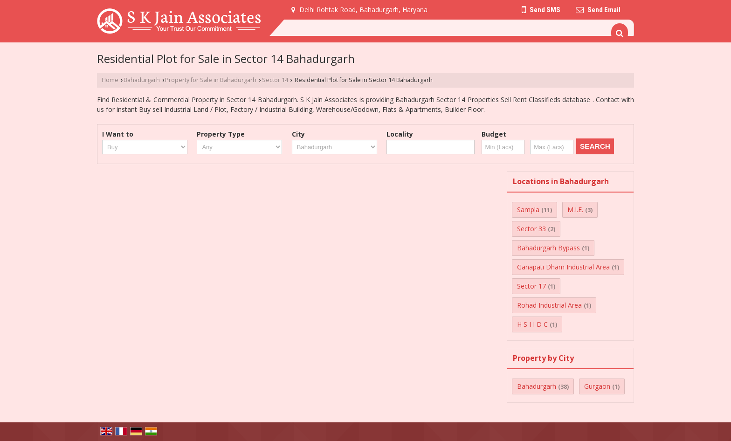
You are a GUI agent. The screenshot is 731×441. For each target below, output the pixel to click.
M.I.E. (575, 209)
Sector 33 (531, 228)
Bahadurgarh (142, 80)
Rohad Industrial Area (549, 305)
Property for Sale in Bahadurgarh (210, 80)
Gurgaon (597, 386)
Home (110, 80)
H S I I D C (532, 324)
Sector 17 (531, 286)
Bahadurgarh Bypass (548, 247)
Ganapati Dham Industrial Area (563, 266)
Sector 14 (275, 80)
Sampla (528, 209)
